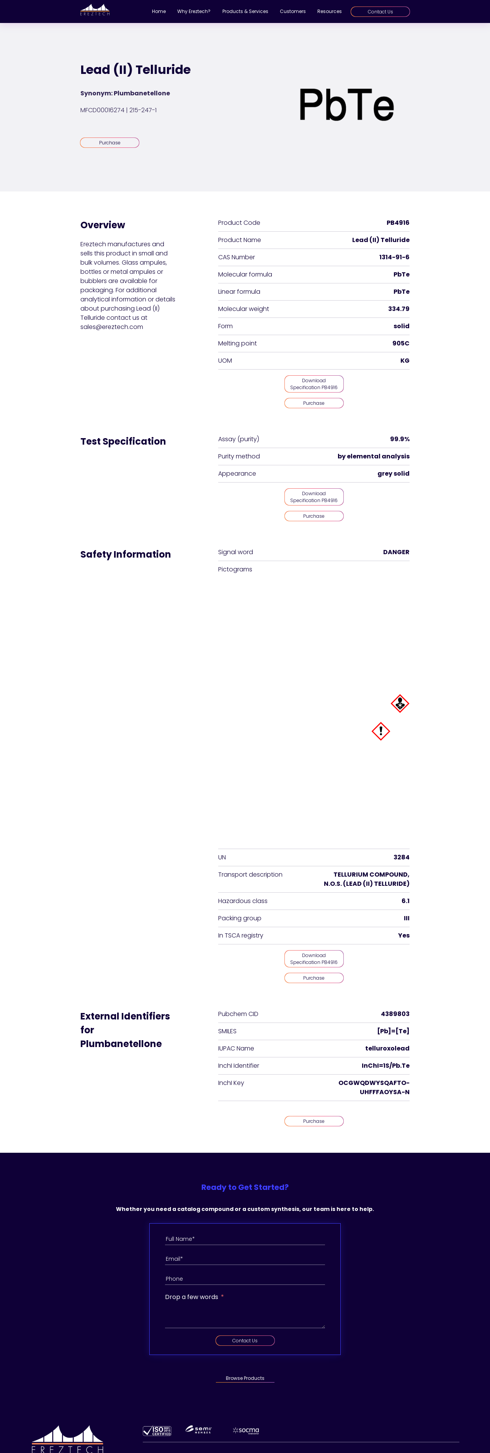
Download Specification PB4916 (314, 384)
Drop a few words (191, 1297)
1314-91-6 (394, 257)
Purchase (110, 142)
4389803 (395, 1014)
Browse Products (245, 1378)
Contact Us (380, 11)
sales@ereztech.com (111, 326)
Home (159, 11)
